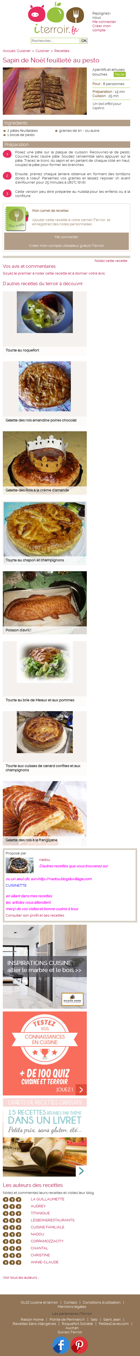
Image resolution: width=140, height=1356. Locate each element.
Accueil (9, 51)
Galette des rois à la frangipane (31, 840)
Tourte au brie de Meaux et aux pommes (40, 700)
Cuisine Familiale (47, 1227)
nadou (44, 860)
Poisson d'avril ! (18, 630)
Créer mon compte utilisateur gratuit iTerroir (66, 245)
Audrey (38, 1206)
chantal (39, 1248)
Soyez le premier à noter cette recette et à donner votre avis (54, 273)
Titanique (40, 1213)
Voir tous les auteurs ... (21, 1277)
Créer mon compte (101, 28)
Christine (40, 1255)
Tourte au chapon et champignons (35, 560)
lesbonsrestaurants (52, 1220)
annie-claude (45, 1262)
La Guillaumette (47, 1199)
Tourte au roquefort (22, 350)
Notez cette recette (111, 261)
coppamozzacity (47, 1241)
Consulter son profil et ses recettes (35, 915)
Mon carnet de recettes (50, 211)
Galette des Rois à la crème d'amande (37, 490)
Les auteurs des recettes (33, 1185)
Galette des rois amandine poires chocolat (41, 420)
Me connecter (104, 22)
